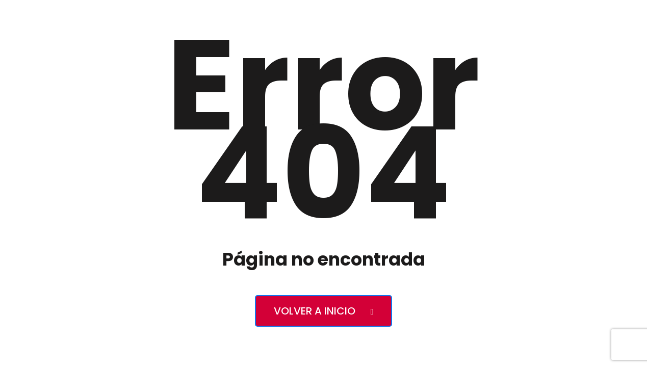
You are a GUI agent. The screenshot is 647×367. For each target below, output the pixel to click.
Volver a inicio (324, 311)
